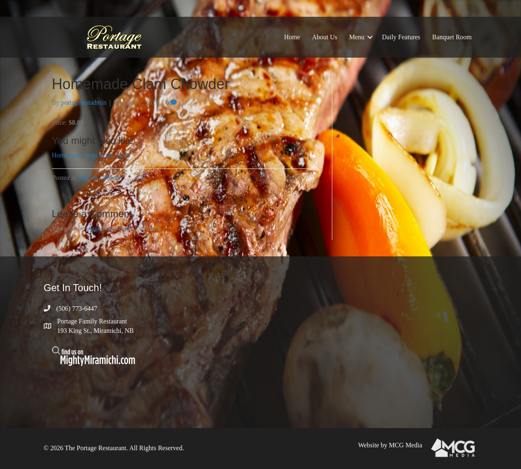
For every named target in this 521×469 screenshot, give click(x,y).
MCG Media (405, 445)
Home (292, 37)
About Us (324, 37)
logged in (98, 228)
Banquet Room (451, 37)
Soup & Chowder (101, 177)
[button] (370, 37)
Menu (356, 37)
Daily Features (401, 37)
